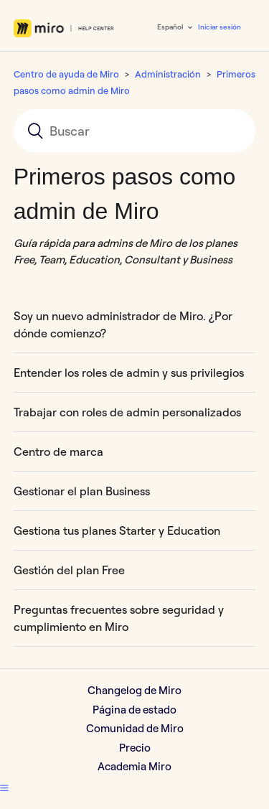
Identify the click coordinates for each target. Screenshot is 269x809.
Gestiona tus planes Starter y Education (117, 530)
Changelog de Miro (134, 690)
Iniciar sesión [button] (219, 27)
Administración (168, 74)
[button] (4, 788)
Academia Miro (134, 766)
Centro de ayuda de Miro (66, 74)
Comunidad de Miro (135, 728)
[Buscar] (135, 130)
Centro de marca (58, 451)
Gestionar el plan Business (82, 491)
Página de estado (134, 709)
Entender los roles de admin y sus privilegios (129, 372)
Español (170, 27)
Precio (135, 747)
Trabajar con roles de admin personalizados (127, 412)
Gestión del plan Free (69, 570)
